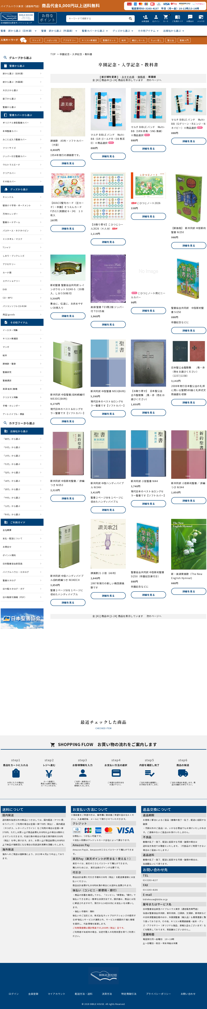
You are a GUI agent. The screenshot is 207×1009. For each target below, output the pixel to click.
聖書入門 (184, 40)
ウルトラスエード (11, 164)
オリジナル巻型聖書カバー (16, 122)
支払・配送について (12, 538)
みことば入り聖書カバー (15, 139)
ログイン (14, 993)
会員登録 (33, 993)
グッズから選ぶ (121, 30)
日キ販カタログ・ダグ (14, 588)
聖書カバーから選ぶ (93, 30)
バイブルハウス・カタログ (16, 571)
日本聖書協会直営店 (12, 563)
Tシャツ (7, 247)
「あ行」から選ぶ (12, 438)
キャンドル (8, 196)
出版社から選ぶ (172, 30)
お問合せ (7, 546)
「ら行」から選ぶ (12, 506)
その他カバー (9, 181)
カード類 (7, 272)
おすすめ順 (128, 76)
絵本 (124, 40)
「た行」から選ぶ (12, 464)
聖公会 (170, 40)
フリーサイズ (9, 147)
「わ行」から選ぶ (12, 514)
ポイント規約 (9, 555)
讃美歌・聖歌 (9, 363)
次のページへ (154, 80)
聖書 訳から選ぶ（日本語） (17, 30)
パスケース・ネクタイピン (16, 230)
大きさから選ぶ (10, 90)
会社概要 (7, 529)
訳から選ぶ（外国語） (14, 81)
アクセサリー (69, 40)
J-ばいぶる (52, 40)
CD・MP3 (7, 297)
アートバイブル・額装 (13, 414)
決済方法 (107, 993)
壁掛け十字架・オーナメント (17, 205)
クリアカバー (9, 172)
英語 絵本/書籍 (10, 388)
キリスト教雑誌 (89, 40)
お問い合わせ (188, 993)
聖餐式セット (109, 40)
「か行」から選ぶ (12, 447)
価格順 (141, 76)
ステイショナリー (11, 280)
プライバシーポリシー (158, 993)
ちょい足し (156, 40)
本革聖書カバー (10, 131)
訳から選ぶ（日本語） (14, 73)
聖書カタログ (9, 580)
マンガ (6, 346)
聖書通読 (7, 380)
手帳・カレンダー (11, 405)
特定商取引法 (128, 993)
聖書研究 (7, 372)
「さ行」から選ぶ (12, 455)
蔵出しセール (138, 40)
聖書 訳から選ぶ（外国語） (57, 30)
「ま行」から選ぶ (12, 489)
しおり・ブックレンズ (14, 255)
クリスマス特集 (10, 397)
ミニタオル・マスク (12, 238)
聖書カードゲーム (11, 222)
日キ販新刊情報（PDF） (14, 597)
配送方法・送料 (84, 993)
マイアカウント (56, 993)
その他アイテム (146, 30)
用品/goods (9, 314)
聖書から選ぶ (9, 107)
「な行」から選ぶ (12, 472)
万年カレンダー (10, 213)
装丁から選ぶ (9, 98)
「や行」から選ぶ (12, 497)
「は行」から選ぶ (12, 480)
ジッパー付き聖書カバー (15, 156)
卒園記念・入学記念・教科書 (76, 54)
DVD (5, 289)
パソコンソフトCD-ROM (15, 306)
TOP (53, 54)
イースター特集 (10, 330)
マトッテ (36, 40)
